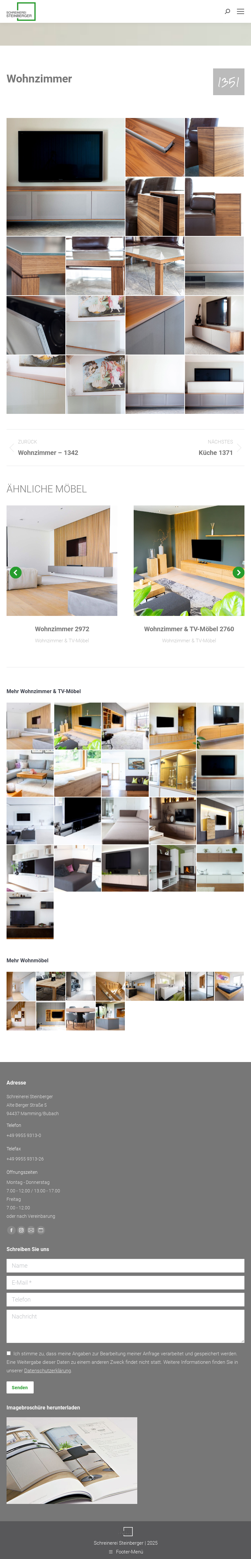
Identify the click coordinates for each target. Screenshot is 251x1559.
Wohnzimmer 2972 (62, 629)
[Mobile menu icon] (240, 11)
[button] (16, 572)
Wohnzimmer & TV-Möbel (62, 641)
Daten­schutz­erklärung (47, 1371)
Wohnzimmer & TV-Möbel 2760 (189, 629)
